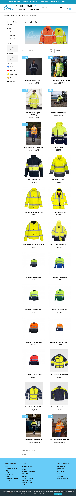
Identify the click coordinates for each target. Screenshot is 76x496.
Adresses (60, 476)
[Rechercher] (50, 8)
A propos (24, 476)
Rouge (13, 70)
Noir (12, 81)
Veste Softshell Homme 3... (34, 80)
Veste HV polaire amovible (33, 439)
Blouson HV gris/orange (34, 342)
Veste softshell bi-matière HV (59, 374)
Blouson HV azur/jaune (59, 277)
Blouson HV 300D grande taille (33, 244)
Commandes (61, 471)
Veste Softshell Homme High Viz (59, 80)
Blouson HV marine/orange (59, 342)
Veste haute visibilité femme (59, 439)
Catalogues (21, 9)
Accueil (19, 6)
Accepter (57, 494)
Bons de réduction (62, 478)
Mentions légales (27, 467)
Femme (14, 32)
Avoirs (59, 474)
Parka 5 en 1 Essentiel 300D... (59, 244)
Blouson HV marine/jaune (33, 309)
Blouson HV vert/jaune (59, 309)
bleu (12, 67)
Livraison (24, 469)
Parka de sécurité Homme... (59, 113)
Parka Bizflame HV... (59, 212)
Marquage (34, 9)
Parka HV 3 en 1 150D (59, 180)
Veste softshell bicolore (59, 407)
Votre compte (63, 463)
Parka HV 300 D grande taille (33, 212)
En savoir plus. (49, 494)
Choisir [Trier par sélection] (63, 51)
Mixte (13, 38)
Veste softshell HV (59, 147)
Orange (14, 78)
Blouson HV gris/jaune (33, 277)
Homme (14, 35)
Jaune (13, 74)
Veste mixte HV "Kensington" (33, 147)
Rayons (30, 6)
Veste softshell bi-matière (33, 407)
